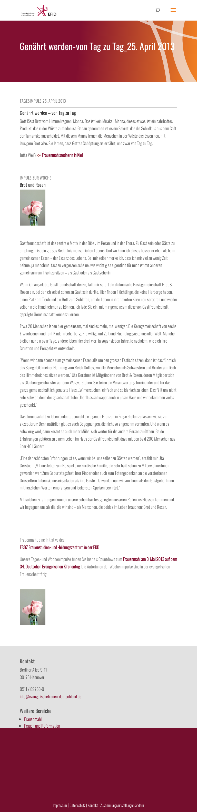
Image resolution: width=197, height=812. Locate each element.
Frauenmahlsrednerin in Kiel (59, 155)
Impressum (60, 805)
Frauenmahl (33, 719)
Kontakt (93, 805)
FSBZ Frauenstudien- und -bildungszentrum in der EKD (59, 547)
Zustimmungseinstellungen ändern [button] (122, 805)
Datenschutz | (78, 805)
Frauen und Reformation (42, 725)
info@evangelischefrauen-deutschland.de (50, 696)
